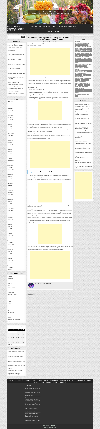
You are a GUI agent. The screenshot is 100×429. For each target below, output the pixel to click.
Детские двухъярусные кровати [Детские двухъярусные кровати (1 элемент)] (81, 45)
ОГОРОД (40, 26)
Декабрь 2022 (11, 192)
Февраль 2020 (11, 260)
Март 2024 (10, 158)
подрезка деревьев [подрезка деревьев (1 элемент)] (84, 80)
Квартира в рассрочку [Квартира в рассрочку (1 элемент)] (86, 46)
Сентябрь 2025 (11, 117)
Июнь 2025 (10, 124)
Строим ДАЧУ (49, 31)
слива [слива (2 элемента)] (76, 86)
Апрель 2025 (10, 128)
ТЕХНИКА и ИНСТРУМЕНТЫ (35, 29)
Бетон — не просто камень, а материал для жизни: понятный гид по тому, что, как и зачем (16, 65)
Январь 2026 (10, 108)
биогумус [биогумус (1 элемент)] (77, 55)
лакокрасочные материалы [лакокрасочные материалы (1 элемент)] (80, 73)
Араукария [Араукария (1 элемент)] (77, 41)
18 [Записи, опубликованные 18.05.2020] (8, 339)
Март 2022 (10, 206)
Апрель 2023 (10, 183)
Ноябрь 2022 (10, 194)
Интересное (63, 29)
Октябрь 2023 (10, 169)
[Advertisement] (50, 61)
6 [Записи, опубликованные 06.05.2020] (13, 334)
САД (36, 26)
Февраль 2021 (11, 235)
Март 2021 (10, 233)
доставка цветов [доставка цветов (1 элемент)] (87, 58)
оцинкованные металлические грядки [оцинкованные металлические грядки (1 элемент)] (82, 78)
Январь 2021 (10, 237)
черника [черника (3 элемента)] (77, 92)
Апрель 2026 (10, 101)
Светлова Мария (47, 41)
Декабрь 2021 (10, 212)
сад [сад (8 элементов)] (76, 85)
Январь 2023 (10, 190)
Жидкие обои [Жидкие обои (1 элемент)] (78, 46)
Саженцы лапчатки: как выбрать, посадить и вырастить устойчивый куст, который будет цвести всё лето (16, 54)
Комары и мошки (11, 292)
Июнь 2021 (10, 226)
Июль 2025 (10, 122)
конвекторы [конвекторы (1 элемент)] (86, 67)
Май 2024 (10, 153)
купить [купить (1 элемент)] (76, 69)
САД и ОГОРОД (57, 31)
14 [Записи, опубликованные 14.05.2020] (16, 337)
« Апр (9, 344)
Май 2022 (10, 203)
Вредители (10, 283)
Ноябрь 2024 (10, 140)
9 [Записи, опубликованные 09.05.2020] (21, 334)
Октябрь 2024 (10, 142)
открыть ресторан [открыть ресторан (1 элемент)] (79, 76)
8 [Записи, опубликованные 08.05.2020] (18, 334)
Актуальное (74, 29)
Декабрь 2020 (11, 240)
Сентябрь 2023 (11, 172)
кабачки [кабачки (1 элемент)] (77, 62)
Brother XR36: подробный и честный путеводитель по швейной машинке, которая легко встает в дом (15, 90)
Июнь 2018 (10, 269)
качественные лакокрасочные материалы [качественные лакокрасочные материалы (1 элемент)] (83, 64)
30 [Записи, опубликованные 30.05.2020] (21, 342)
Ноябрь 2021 (10, 215)
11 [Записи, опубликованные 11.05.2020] (8, 337)
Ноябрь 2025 (10, 112)
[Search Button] (92, 26)
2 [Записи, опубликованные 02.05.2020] (21, 332)
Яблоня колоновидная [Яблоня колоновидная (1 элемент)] (85, 53)
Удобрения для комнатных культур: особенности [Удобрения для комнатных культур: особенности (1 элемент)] (82, 51)
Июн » (11, 344)
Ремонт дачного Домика (62, 26)
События (68, 29)
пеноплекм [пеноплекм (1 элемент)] (77, 80)
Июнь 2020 (10, 251)
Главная (32, 26)
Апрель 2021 (10, 231)
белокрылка (10, 280)
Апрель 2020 (10, 256)
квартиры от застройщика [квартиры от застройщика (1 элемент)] (80, 66)
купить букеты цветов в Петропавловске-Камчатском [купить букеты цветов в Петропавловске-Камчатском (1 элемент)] (81, 71)
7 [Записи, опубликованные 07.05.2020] (16, 334)
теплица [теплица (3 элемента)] (80, 86)
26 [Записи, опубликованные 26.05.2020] (11, 342)
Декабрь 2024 (10, 137)
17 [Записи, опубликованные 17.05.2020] (23, 337)
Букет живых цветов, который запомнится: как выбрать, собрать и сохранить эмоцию (16, 59)
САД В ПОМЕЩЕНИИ (46, 26)
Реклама (9, 305)
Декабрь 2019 (10, 265)
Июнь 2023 (10, 178)
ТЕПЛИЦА (53, 26)
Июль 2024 (10, 149)
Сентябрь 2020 (11, 246)
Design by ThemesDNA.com (50, 427)
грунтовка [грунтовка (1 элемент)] (77, 58)
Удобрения (10, 321)
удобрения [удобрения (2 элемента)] (86, 86)
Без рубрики (10, 278)
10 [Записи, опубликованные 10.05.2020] (23, 334)
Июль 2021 (10, 224)
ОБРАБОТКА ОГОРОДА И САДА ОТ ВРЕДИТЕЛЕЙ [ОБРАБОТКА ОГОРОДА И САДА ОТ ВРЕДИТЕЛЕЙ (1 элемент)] (81, 49)
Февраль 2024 (11, 160)
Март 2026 (10, 103)
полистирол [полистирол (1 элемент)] (77, 83)
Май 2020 (10, 253)
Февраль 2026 (11, 106)
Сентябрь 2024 (11, 144)
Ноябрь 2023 (10, 167)
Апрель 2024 (10, 156)
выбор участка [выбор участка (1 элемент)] (88, 55)
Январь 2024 (10, 162)
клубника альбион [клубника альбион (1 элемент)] (79, 67)
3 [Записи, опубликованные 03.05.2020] (23, 332)
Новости (57, 29)
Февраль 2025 (11, 133)
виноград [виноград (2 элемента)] (82, 55)
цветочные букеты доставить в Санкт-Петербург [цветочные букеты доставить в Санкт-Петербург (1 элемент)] (83, 90)
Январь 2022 (10, 210)
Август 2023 (10, 174)
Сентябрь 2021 (11, 219)
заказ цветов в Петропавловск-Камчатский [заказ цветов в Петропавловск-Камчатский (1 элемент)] (81, 60)
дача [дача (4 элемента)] (82, 58)
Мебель (42, 29)
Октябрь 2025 (10, 115)
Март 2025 (10, 131)
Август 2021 (10, 221)
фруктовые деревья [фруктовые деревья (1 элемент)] (79, 88)
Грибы (9, 285)
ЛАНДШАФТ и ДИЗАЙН (72, 26)
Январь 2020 (10, 262)
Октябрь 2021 (10, 217)
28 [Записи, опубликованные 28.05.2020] (16, 342)
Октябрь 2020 (11, 244)
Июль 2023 (10, 176)
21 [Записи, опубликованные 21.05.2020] (16, 339)
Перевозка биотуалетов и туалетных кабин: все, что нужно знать (16, 356)
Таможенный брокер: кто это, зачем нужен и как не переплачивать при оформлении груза (15, 49)
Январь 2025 (10, 135)
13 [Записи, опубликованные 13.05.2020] (13, 337)
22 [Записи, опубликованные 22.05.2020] (18, 339)
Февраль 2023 (11, 187)
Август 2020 (10, 249)
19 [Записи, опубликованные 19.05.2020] (11, 339)
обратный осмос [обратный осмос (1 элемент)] (78, 75)
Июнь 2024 (10, 151)
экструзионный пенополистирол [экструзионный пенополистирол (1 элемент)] (82, 94)
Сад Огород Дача (50, 11)
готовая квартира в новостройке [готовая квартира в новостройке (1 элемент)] (82, 56)
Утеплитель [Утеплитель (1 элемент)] (77, 53)
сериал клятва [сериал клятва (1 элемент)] (87, 85)
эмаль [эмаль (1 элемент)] (76, 96)
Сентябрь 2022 (11, 196)
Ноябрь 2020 (10, 242)
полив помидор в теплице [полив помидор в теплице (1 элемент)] (80, 81)
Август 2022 (10, 199)
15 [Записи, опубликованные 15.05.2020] (18, 337)
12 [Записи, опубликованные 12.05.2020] (11, 337)
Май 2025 (10, 126)
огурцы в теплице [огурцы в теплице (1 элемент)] (86, 75)
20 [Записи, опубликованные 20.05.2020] (13, 339)
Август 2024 (10, 147)
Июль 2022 (10, 201)
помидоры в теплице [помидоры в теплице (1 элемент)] (86, 83)
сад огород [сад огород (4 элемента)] (80, 85)
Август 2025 (10, 119)
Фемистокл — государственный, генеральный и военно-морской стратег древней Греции (50, 38)
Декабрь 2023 (11, 165)
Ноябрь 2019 (10, 267)
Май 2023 (10, 181)
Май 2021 (10, 228)
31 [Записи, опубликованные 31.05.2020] (23, 342)
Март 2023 (10, 185)
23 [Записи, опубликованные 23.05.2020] (21, 339)
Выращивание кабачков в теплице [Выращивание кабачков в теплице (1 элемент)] (82, 43)
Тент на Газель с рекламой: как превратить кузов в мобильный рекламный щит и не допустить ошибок (16, 70)
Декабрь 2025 (11, 110)
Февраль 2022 (11, 208)
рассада (9, 303)
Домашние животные (50, 29)
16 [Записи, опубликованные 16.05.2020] (21, 337)
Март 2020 (10, 258)
